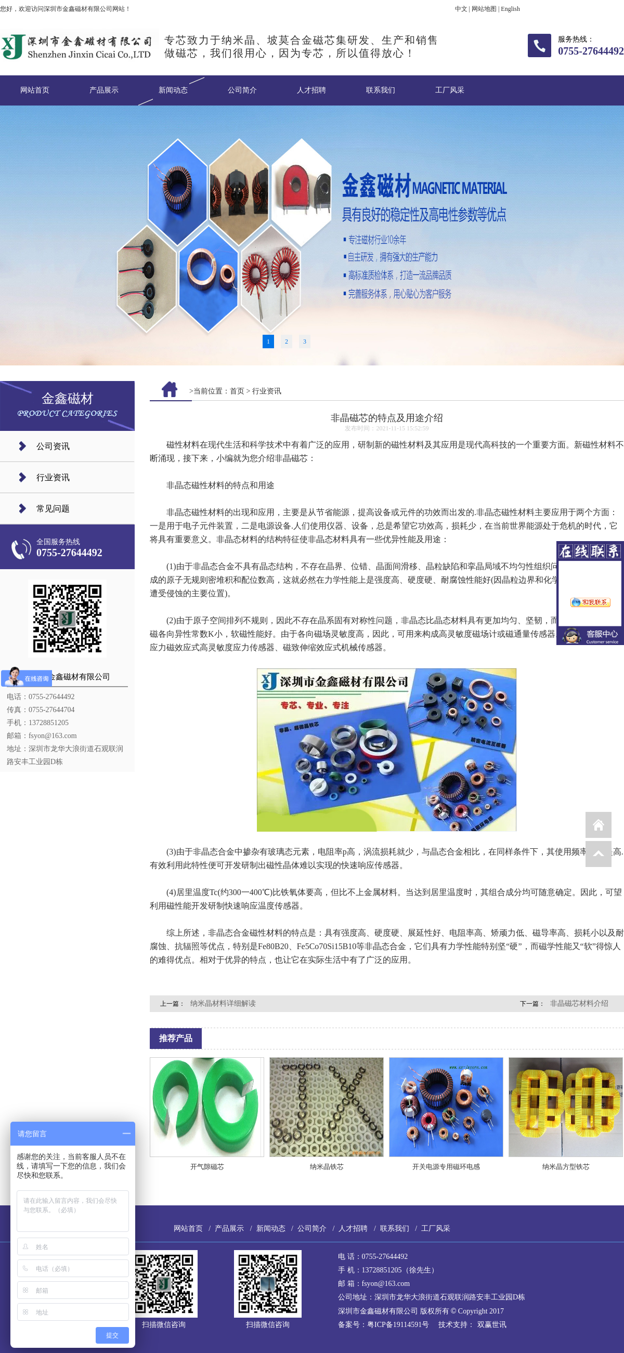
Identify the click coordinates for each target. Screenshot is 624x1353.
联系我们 (380, 90)
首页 (237, 391)
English (510, 8)
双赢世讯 (491, 1325)
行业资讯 (53, 477)
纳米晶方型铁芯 (566, 1167)
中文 (461, 8)
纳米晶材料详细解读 (223, 1003)
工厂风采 (449, 90)
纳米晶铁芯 (327, 1167)
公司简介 (242, 90)
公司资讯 (53, 446)
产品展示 (104, 90)
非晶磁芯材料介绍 (579, 1003)
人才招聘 (311, 90)
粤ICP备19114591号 (398, 1325)
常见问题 (53, 508)
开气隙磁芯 (207, 1167)
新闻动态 (173, 90)
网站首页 (34, 90)
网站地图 (484, 8)
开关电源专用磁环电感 (446, 1167)
